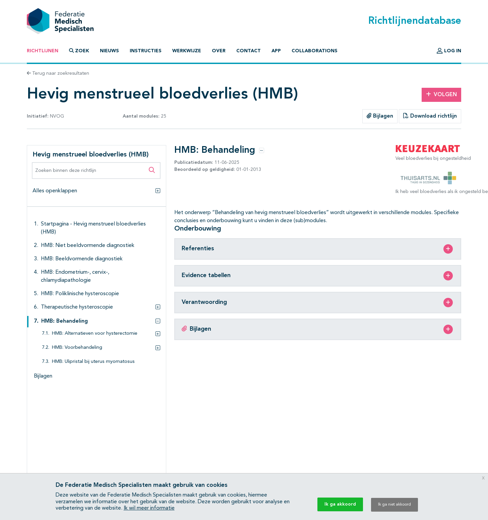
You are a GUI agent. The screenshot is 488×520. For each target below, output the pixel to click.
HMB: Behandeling (64, 321)
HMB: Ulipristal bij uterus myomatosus (93, 361)
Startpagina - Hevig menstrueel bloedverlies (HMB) (93, 228)
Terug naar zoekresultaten (58, 73)
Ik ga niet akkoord (394, 505)
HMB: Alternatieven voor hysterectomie (94, 333)
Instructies (146, 51)
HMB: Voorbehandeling (77, 347)
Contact (248, 51)
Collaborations (315, 51)
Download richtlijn (430, 116)
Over (219, 51)
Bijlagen (380, 116)
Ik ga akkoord (340, 504)
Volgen (441, 94)
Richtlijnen (42, 51)
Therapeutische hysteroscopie (77, 307)
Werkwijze (186, 51)
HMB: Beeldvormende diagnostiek (82, 259)
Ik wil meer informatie (149, 508)
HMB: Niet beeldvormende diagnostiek (87, 245)
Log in (449, 51)
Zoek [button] (79, 50)
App (276, 51)
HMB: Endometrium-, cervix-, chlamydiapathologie (75, 276)
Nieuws (109, 51)
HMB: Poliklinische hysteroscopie (80, 294)
